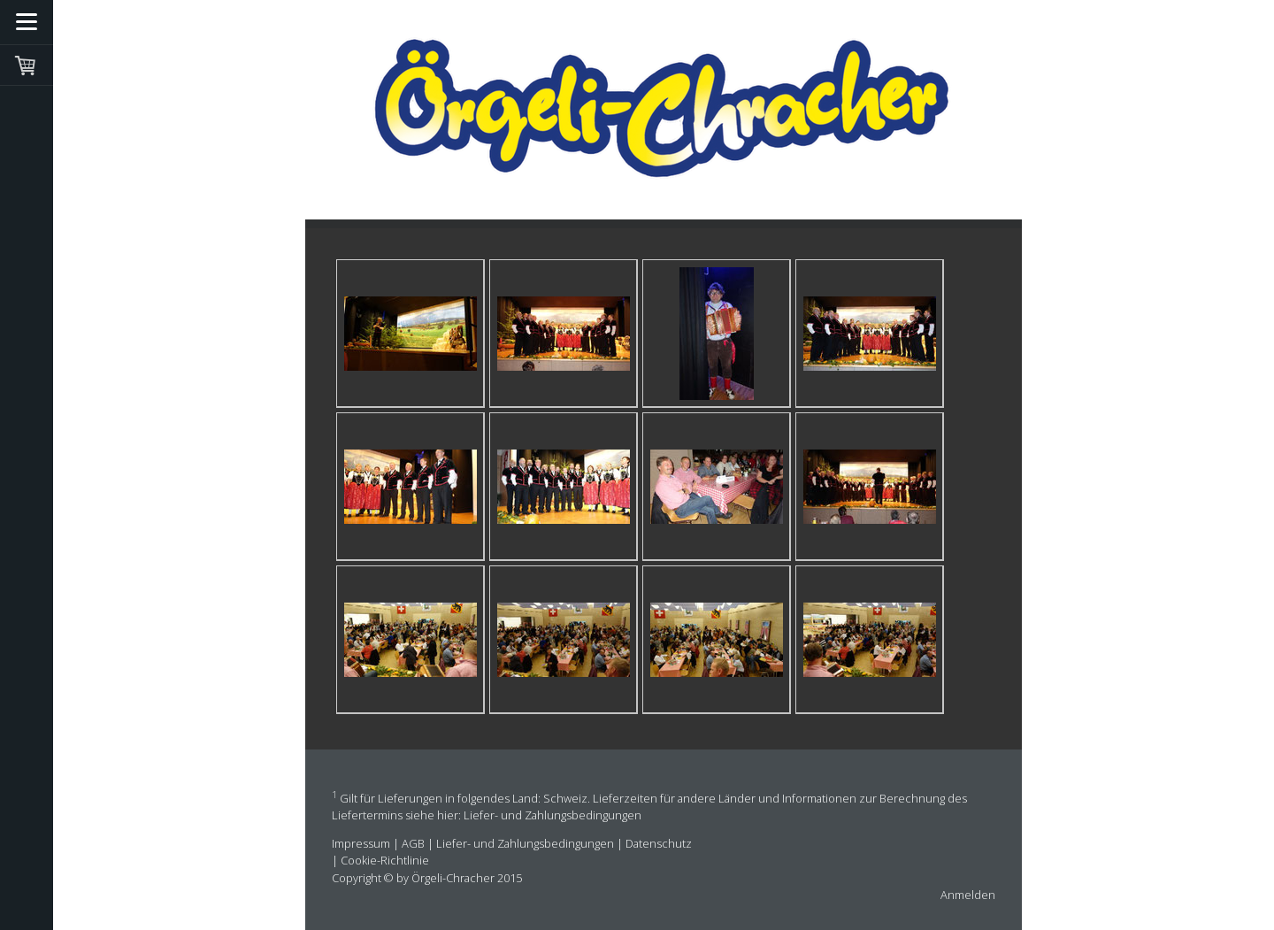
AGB (413, 843)
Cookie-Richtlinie (385, 860)
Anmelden (967, 895)
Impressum (361, 843)
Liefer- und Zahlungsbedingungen (552, 815)
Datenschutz (658, 843)
